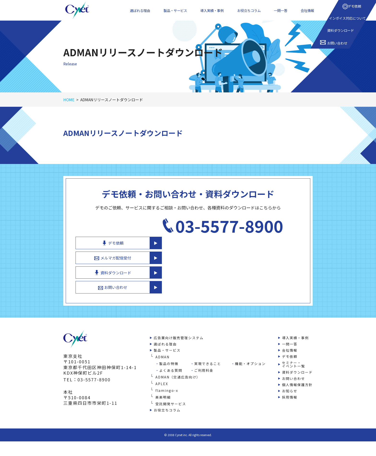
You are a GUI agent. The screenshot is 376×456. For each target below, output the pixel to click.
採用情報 (289, 393)
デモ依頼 (250, 233)
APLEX (161, 380)
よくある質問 (170, 367)
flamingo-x (166, 387)
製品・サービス (175, 14)
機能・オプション (250, 360)
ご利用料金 (203, 367)
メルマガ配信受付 (250, 249)
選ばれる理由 (139, 14)
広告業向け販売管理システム (179, 334)
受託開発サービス (170, 400)
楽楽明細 (163, 393)
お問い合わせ (250, 283)
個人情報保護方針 (297, 381)
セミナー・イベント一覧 (293, 361)
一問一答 (282, 14)
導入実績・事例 (213, 14)
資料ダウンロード (250, 266)
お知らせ (289, 387)
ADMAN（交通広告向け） (177, 373)
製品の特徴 (168, 360)
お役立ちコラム (250, 14)
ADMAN (162, 353)
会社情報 (308, 14)
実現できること (207, 360)
